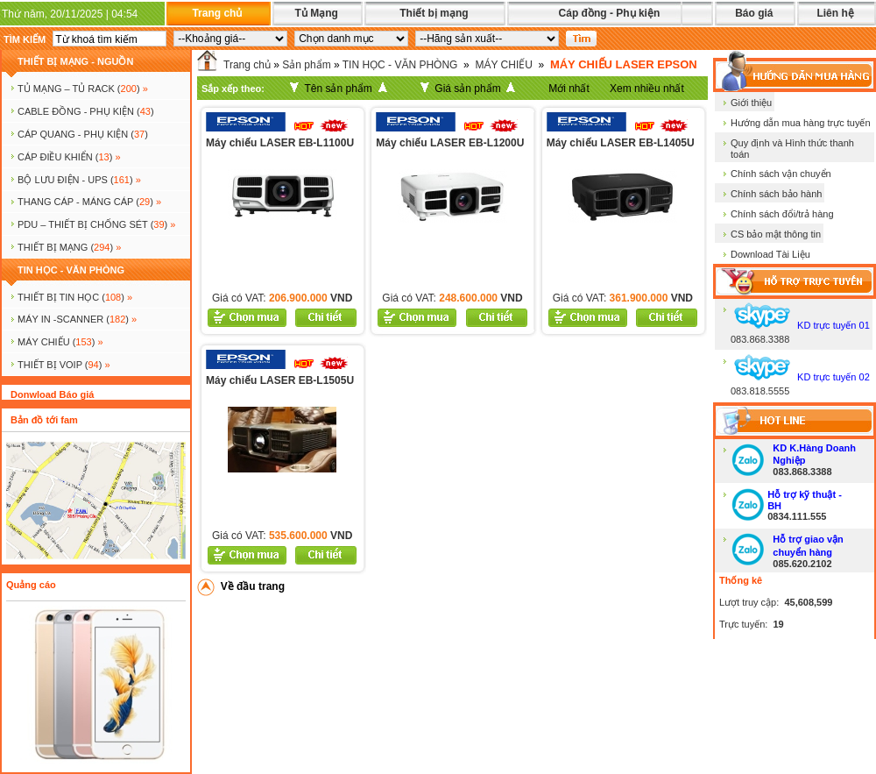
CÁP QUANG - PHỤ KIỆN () (83, 134)
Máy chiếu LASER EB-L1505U (280, 380)
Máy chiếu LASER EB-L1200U (450, 143)
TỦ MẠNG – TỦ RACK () (83, 88)
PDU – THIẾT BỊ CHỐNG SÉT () (96, 224)
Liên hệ (834, 13)
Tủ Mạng (315, 13)
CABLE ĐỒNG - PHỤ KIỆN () (86, 111)
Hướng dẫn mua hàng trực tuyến (801, 122)
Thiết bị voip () (64, 364)
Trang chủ (217, 13)
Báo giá (754, 13)
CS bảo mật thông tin (776, 234)
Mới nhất (569, 88)
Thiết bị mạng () (69, 247)
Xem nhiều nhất (647, 88)
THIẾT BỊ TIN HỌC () (75, 297)
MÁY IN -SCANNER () (77, 319)
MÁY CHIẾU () (60, 342)
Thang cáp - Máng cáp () (89, 201)
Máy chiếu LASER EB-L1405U (621, 143)
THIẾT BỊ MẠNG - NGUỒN (75, 61)
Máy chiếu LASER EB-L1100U (280, 143)
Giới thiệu (751, 102)
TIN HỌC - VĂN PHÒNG (71, 270)
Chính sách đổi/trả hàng (782, 214)
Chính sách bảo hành (776, 193)
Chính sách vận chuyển (781, 173)
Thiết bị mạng (433, 13)
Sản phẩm (306, 65)
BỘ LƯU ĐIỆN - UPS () (79, 179)
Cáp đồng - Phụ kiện (610, 13)
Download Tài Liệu (770, 254)
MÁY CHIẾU (503, 65)
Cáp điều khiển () (69, 157)
